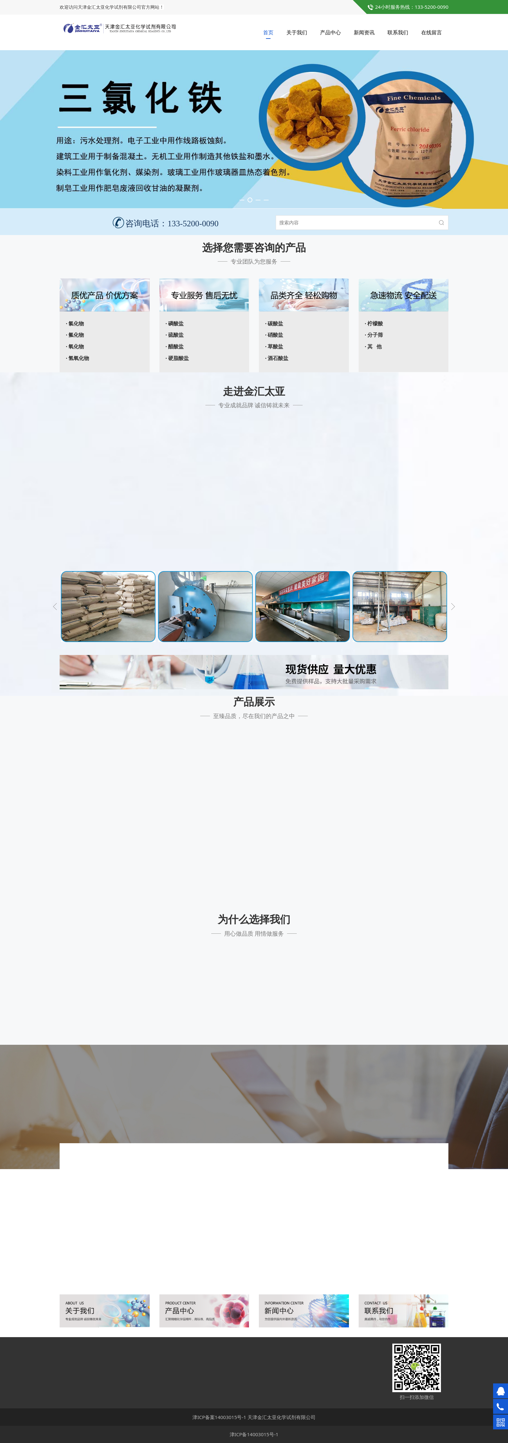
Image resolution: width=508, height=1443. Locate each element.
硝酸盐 (275, 335)
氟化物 (76, 335)
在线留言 (431, 32)
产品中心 (330, 32)
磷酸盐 (176, 323)
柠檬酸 (375, 323)
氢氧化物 (78, 358)
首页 (268, 32)
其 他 (374, 346)
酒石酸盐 (278, 358)
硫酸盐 (176, 335)
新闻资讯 (364, 32)
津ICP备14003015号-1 (254, 1434)
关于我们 (296, 32)
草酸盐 (275, 346)
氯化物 (76, 323)
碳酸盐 (275, 323)
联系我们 (397, 32)
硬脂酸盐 (178, 358)
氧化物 (76, 346)
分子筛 (375, 335)
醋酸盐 (176, 346)
